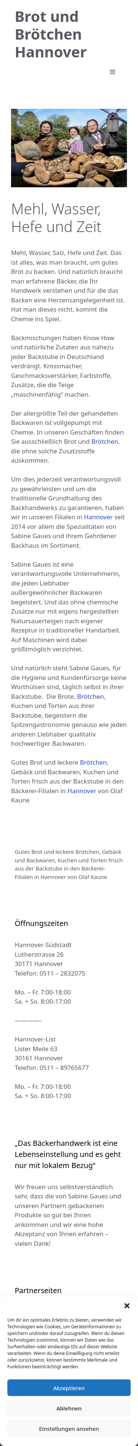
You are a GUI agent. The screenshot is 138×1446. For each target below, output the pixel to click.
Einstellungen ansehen (69, 1428)
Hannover (98, 517)
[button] (127, 1305)
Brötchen (104, 441)
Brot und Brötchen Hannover (50, 34)
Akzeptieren (69, 1388)
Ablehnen (69, 1408)
